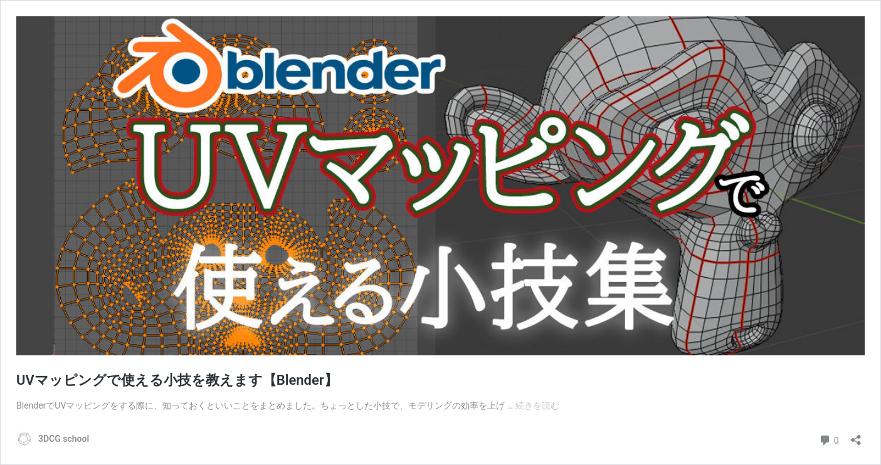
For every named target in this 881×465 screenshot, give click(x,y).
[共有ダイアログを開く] (856, 436)
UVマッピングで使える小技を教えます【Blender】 (177, 380)
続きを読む (537, 405)
